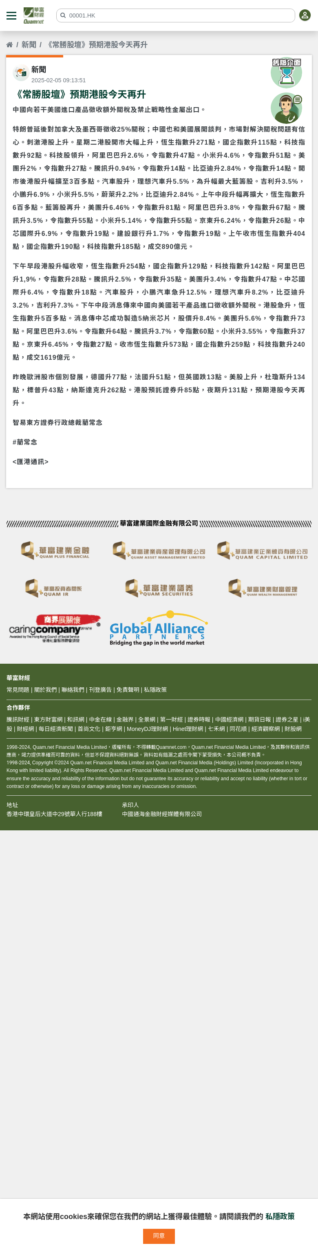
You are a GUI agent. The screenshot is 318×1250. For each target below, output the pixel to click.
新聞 (29, 45)
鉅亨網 (113, 729)
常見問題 (18, 690)
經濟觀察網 (266, 729)
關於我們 (45, 690)
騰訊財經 (18, 719)
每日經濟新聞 (56, 729)
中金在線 (100, 719)
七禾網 (216, 729)
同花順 (238, 729)
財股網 (293, 729)
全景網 (146, 719)
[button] (11, 16)
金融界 (125, 719)
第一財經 (171, 719)
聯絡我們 (73, 690)
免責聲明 (128, 690)
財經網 (25, 729)
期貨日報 (259, 719)
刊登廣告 (100, 690)
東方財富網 (48, 719)
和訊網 (75, 719)
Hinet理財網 (188, 729)
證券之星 (286, 719)
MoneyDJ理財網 (147, 729)
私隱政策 (280, 1217)
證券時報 (199, 719)
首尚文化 (88, 729)
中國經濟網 (229, 719)
